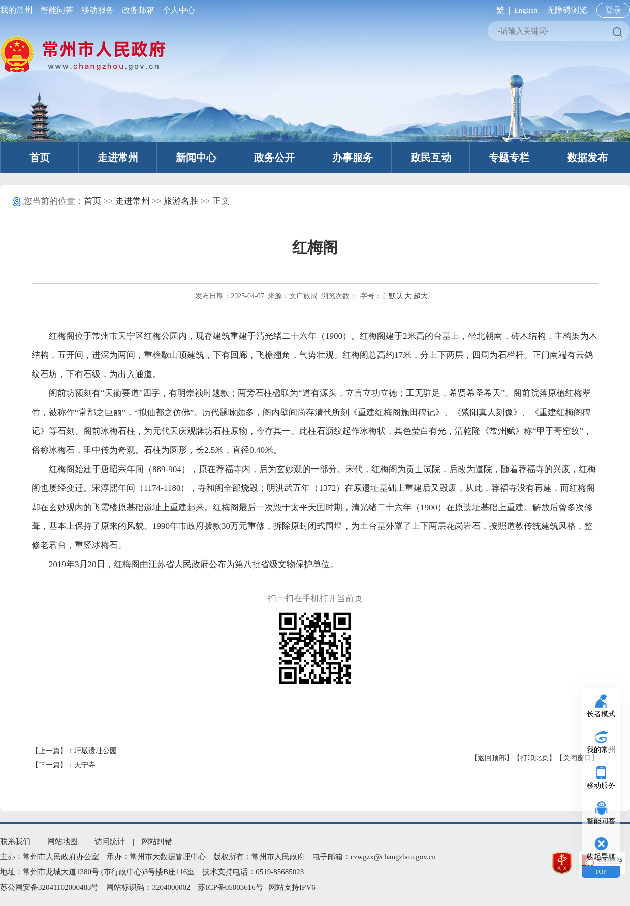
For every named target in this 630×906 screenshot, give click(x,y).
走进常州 (118, 157)
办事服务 (352, 157)
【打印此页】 (534, 758)
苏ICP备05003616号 (230, 887)
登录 (613, 10)
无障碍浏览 (567, 10)
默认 (396, 296)
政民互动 (431, 157)
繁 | (501, 10)
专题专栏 (509, 157)
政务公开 (274, 157)
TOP (600, 872)
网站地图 (62, 841)
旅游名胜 (181, 201)
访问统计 (109, 841)
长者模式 (601, 714)
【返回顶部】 (491, 758)
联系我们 (15, 841)
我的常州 (18, 10)
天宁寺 (85, 765)
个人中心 (177, 10)
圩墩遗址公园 (95, 751)
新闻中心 (196, 157)
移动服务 (97, 10)
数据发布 (587, 157)
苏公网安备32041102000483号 (49, 887)
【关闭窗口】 (577, 758)
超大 (421, 296)
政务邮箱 (138, 10)
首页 (39, 157)
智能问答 (57, 10)
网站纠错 (157, 841)
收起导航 (601, 856)
